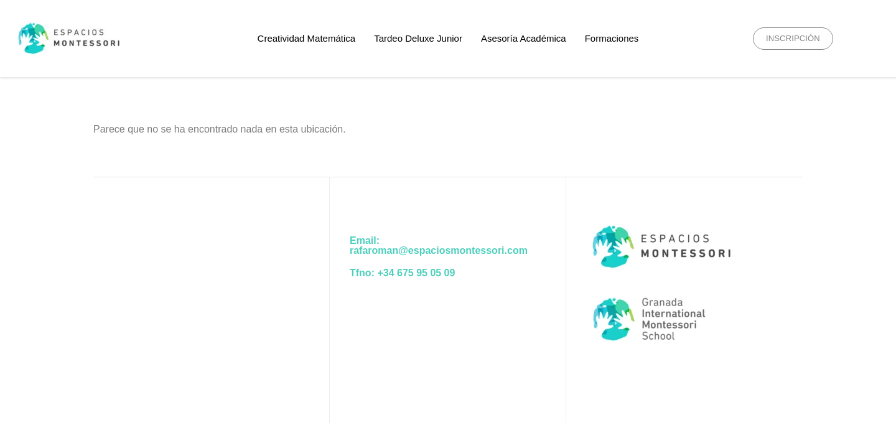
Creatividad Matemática (307, 38)
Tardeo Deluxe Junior (418, 38)
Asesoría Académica (523, 38)
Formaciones (612, 38)
